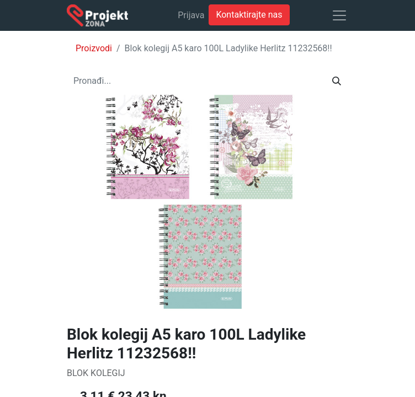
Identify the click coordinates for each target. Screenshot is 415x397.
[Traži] (336, 81)
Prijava (191, 15)
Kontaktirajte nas (249, 14)
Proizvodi (94, 48)
